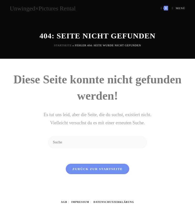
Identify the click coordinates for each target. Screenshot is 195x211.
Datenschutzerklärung (113, 202)
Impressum (80, 202)
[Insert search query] (97, 142)
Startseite (63, 45)
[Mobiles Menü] (176, 8)
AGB (64, 202)
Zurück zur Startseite (97, 169)
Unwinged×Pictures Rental (43, 8)
